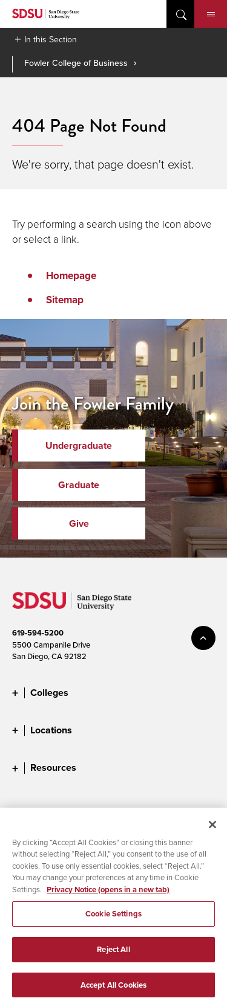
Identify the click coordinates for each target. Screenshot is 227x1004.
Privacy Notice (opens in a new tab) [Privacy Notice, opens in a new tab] (108, 896)
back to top (203, 638)
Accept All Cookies (113, 991)
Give (79, 523)
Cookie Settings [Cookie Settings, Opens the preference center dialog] (113, 920)
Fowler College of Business (76, 63)
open (180, 14)
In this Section (50, 39)
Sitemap (65, 299)
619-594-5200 (38, 633)
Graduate (78, 485)
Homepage (71, 275)
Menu (211, 14)
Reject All (113, 956)
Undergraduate (78, 445)
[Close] (212, 830)
